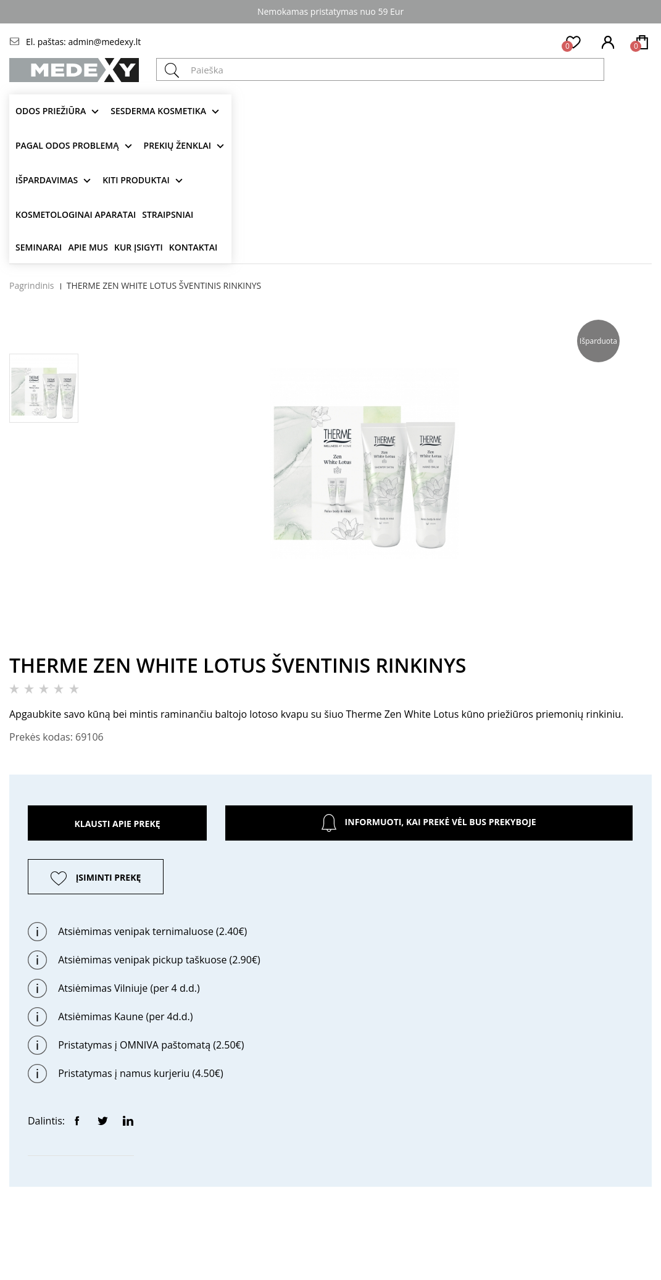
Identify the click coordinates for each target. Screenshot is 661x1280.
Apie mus (88, 247)
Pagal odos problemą (67, 145)
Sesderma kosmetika (158, 111)
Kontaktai (193, 247)
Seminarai (38, 247)
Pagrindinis (31, 285)
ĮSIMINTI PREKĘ (108, 877)
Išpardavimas (46, 180)
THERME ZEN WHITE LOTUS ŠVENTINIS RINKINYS (164, 285)
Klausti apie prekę (117, 823)
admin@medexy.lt (104, 42)
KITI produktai (136, 180)
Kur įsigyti (138, 247)
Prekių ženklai (178, 145)
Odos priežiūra (50, 111)
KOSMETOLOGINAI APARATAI (75, 214)
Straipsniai (167, 214)
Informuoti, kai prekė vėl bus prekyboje (429, 823)
